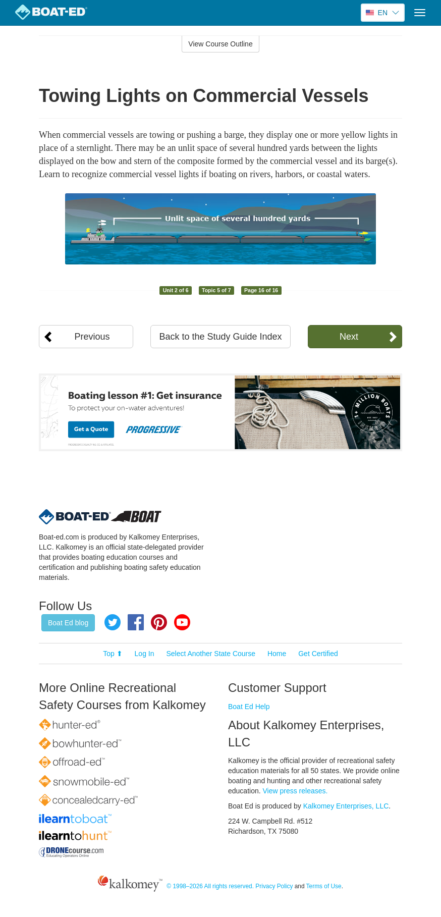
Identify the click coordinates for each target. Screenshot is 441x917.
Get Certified (318, 654)
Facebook (136, 622)
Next (349, 337)
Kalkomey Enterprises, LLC (346, 806)
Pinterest (159, 622)
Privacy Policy (274, 886)
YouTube (182, 622)
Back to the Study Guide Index (220, 337)
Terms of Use (324, 886)
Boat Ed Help (249, 707)
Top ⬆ (112, 654)
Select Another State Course (210, 654)
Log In (144, 654)
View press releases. (295, 791)
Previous (92, 337)
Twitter (112, 622)
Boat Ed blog (68, 623)
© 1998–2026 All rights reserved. (210, 886)
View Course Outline (220, 44)
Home (276, 654)
